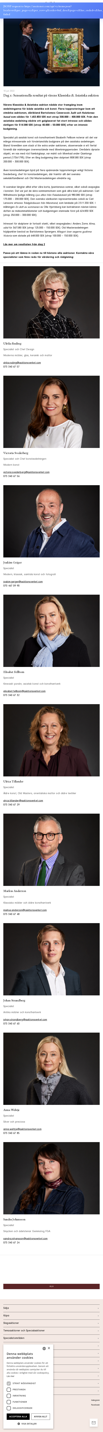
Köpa (51, 1316)
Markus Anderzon (14, 891)
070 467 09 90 (11, 586)
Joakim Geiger (12, 562)
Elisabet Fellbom (13, 672)
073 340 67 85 (11, 1133)
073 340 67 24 (11, 1243)
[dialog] (28, 1386)
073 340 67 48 (11, 914)
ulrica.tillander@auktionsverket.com (23, 801)
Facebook (95, 1405)
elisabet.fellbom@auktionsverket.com (24, 691)
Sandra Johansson (14, 1219)
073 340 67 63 (11, 1024)
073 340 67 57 (11, 367)
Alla (52, 1287)
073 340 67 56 (11, 476)
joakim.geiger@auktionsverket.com (23, 582)
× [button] (49, 1348)
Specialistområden (51, 1338)
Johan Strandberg (14, 1000)
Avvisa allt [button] (40, 1416)
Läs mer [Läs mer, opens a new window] (10, 1376)
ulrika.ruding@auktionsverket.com (22, 363)
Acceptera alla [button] (18, 1416)
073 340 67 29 (11, 805)
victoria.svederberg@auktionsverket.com (26, 472)
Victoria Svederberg (15, 453)
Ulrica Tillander (13, 781)
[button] (28, 1423)
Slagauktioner (51, 1323)
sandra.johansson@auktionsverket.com (25, 1239)
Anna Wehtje (11, 1110)
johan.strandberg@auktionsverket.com (25, 1020)
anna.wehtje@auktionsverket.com (22, 1129)
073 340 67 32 (11, 695)
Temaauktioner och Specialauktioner (51, 1331)
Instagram (95, 1400)
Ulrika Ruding (12, 343)
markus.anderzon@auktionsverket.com (25, 910)
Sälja (51, 1308)
